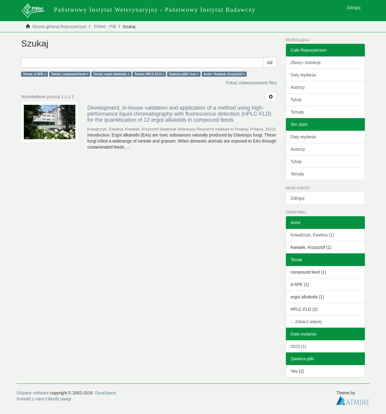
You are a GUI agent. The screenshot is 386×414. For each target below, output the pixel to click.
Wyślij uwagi (59, 398)
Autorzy (298, 87)
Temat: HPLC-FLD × (149, 74)
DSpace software (33, 392)
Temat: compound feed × (69, 74)
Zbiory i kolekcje (306, 62)
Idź (270, 62)
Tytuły (296, 99)
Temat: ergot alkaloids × (111, 74)
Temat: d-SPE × (34, 74)
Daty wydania (303, 74)
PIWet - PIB (105, 26)
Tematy (297, 112)
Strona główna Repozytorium (59, 26)
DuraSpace (105, 392)
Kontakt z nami (31, 398)
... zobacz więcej (306, 321)
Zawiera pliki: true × (183, 74)
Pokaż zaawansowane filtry (251, 82)
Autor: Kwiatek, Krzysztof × (224, 74)
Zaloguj (298, 198)
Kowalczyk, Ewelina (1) (312, 235)
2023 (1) (298, 346)
